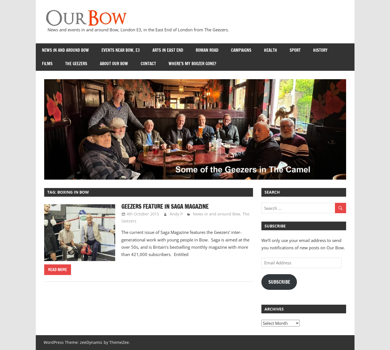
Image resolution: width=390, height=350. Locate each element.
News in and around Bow (65, 50)
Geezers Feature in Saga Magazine (165, 207)
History (320, 50)
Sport (295, 50)
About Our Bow (114, 64)
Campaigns (241, 50)
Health (270, 50)
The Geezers (76, 64)
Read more (57, 270)
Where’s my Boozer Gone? (192, 64)
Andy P (176, 214)
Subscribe (279, 282)
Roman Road (207, 50)
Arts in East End (167, 50)
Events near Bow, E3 (120, 50)
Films (47, 64)
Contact (148, 64)
